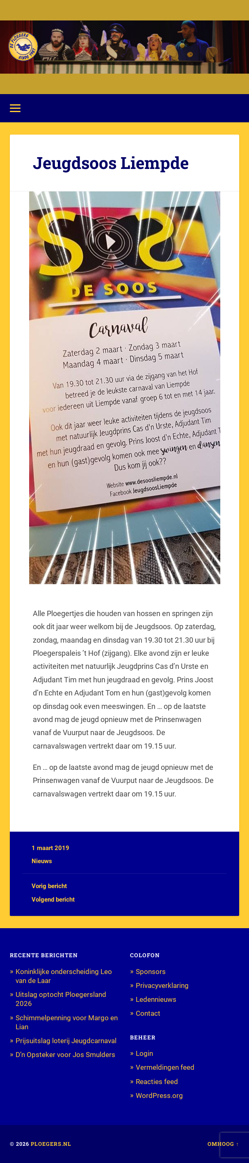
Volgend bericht (53, 899)
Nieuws (42, 861)
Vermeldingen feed (165, 1067)
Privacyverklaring (162, 985)
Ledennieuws (156, 999)
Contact (148, 1013)
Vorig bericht (49, 886)
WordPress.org (159, 1095)
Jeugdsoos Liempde (111, 162)
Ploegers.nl (51, 1144)
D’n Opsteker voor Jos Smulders (65, 1055)
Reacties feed (157, 1082)
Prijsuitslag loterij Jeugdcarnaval (66, 1041)
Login (144, 1053)
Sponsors (151, 971)
